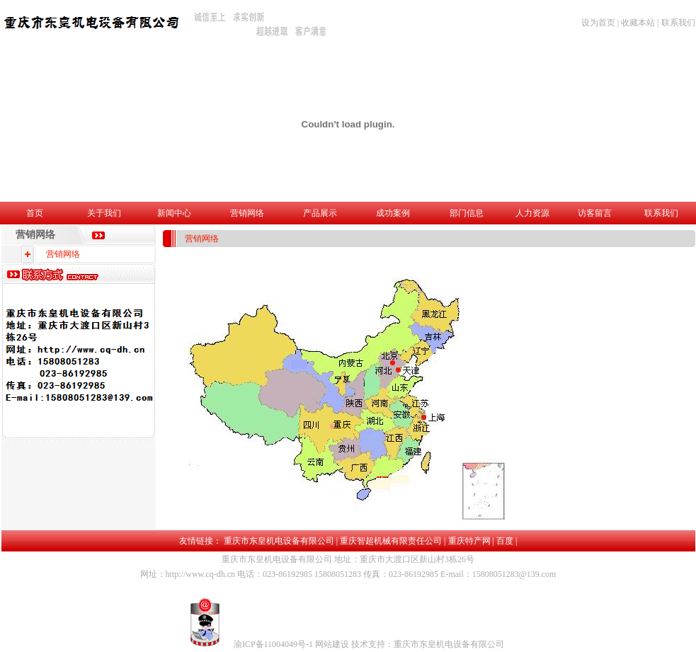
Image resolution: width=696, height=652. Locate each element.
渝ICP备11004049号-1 (274, 644)
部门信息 (467, 213)
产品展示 (320, 213)
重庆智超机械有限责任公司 (391, 541)
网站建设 (333, 644)
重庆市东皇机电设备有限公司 (279, 541)
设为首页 (598, 23)
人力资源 (532, 213)
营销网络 (247, 213)
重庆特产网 (469, 541)
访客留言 (595, 213)
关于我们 (104, 213)
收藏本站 (638, 23)
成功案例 (393, 213)
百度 (504, 541)
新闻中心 (174, 213)
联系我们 (678, 23)
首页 (34, 213)
